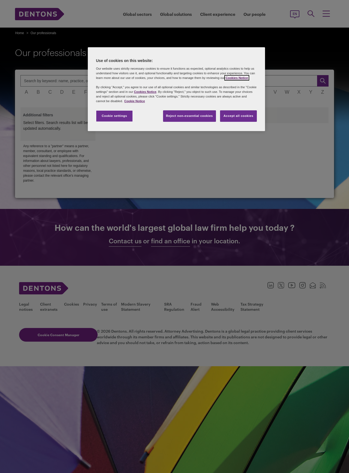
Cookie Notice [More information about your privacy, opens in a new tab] (134, 101)
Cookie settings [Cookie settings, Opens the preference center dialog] (114, 115)
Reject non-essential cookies (189, 115)
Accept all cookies (239, 115)
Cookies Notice (236, 77)
